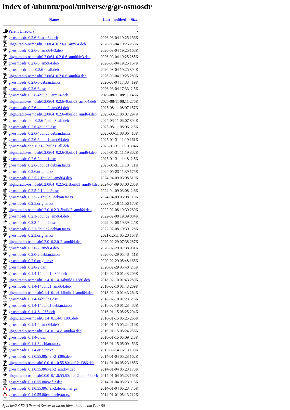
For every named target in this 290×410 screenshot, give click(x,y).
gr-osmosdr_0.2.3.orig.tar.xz (31, 235)
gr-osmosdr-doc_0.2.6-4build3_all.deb (39, 120)
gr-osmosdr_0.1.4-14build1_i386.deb (38, 273)
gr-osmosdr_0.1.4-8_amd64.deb (34, 324)
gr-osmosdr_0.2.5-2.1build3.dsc (34, 191)
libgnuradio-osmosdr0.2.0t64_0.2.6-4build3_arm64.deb (52, 101)
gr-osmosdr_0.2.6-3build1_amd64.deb (39, 140)
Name (54, 19)
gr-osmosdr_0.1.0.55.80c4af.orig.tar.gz (39, 395)
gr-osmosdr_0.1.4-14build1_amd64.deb (40, 286)
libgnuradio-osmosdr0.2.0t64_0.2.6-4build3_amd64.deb (53, 114)
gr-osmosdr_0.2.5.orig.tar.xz (31, 203)
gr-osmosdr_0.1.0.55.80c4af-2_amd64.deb (42, 369)
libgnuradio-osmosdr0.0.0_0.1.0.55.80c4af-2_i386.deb (51, 363)
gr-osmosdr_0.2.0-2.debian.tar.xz (35, 254)
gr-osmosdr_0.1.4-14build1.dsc (33, 299)
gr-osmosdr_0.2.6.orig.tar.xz (31, 171)
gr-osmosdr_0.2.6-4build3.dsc (32, 127)
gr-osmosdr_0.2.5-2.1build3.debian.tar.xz (41, 197)
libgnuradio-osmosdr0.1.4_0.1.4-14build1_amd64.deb (51, 293)
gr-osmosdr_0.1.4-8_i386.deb (32, 312)
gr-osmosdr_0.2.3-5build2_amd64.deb (39, 216)
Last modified (114, 19)
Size (134, 19)
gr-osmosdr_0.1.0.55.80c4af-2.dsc (35, 382)
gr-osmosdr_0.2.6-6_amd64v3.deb (36, 50)
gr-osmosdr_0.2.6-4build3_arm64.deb (38, 95)
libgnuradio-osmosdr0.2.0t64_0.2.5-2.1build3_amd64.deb (54, 184)
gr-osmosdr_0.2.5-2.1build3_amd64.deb (40, 178)
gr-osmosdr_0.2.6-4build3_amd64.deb (39, 108)
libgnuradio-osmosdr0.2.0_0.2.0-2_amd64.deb (45, 242)
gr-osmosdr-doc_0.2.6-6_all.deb (34, 69)
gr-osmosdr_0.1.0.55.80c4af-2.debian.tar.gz (43, 388)
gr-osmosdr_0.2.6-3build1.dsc (32, 159)
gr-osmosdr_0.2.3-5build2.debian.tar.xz (40, 229)
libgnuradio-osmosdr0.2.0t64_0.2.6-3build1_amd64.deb (53, 152)
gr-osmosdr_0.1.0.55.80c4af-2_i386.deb (40, 356)
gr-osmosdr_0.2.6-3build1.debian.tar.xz (40, 165)
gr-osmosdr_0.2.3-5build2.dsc (32, 222)
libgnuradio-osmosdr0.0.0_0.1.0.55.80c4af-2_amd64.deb (53, 375)
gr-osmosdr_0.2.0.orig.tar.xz (31, 261)
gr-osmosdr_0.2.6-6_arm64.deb (33, 38)
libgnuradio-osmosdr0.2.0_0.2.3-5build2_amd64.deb (50, 210)
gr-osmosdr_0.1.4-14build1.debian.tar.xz (41, 305)
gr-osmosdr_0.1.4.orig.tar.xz (31, 350)
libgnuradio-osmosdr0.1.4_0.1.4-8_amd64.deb (45, 331)
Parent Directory (22, 31)
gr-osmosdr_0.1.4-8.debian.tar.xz (35, 344)
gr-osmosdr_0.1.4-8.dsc (27, 337)
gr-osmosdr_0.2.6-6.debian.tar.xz (35, 82)
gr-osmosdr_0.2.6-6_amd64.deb (34, 63)
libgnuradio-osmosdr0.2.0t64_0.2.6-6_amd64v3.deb (50, 57)
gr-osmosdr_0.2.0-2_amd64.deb (34, 248)
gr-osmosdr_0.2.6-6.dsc (27, 89)
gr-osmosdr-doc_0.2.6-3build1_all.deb (39, 146)
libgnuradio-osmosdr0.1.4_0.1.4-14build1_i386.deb (49, 280)
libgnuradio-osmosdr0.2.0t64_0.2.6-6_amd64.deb (48, 76)
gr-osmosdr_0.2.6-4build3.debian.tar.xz (40, 133)
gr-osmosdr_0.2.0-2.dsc (27, 267)
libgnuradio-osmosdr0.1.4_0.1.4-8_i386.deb (43, 318)
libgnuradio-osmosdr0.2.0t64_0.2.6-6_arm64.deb (47, 44)
